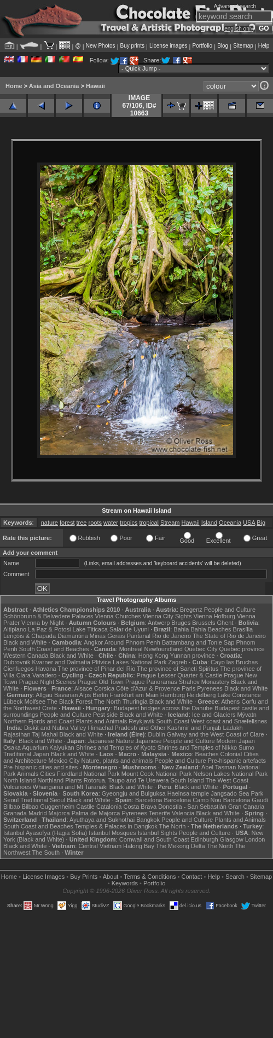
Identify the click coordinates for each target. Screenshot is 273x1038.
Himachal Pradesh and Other (127, 727)
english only (238, 29)
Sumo (246, 747)
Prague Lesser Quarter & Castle (180, 675)
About (111, 876)
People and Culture (229, 609)
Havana (46, 668)
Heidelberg (201, 695)
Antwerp (159, 622)
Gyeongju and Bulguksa (134, 793)
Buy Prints (83, 876)
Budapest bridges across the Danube (163, 708)
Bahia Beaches (211, 629)
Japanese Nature (111, 741)
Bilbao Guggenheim (48, 806)
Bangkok (148, 819)
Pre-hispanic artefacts (237, 760)
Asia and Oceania (54, 86)
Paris (188, 688)
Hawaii (95, 86)
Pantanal (138, 636)
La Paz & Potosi (49, 629)
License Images (43, 876)
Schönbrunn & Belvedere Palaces (48, 616)
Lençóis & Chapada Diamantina (45, 636)
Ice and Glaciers (213, 714)
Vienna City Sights (167, 616)
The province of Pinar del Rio (97, 668)
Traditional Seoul (42, 800)
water (110, 522)
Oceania (230, 522)
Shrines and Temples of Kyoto (116, 747)
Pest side (105, 714)
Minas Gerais (107, 636)
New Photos (100, 46)
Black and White (25, 642)
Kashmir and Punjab (194, 727)
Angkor (93, 642)
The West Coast (226, 780)
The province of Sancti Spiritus (177, 668)
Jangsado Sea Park (237, 793)
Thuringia (135, 701)
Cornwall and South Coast (154, 839)
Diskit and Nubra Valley (55, 727)
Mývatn (246, 714)
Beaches (207, 754)
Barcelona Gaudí (246, 800)
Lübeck (12, 701)
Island (209, 522)
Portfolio (202, 46)
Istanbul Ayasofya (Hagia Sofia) (45, 833)
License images (168, 46)
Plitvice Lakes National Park (129, 662)
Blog (222, 46)
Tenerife (159, 813)
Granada (15, 813)
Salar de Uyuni (129, 629)
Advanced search (235, 6)
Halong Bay (138, 846)
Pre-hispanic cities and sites (40, 767)
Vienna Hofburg (214, 616)
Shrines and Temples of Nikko (197, 747)
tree (82, 522)
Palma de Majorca (96, 813)
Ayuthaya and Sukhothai (102, 819)
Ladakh (233, 727)
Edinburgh (204, 839)
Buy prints (132, 46)
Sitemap (243, 46)
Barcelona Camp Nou (193, 800)
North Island (19, 780)
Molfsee (35, 701)
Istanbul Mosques (112, 833)
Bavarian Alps (72, 695)
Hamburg (172, 695)
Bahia (181, 629)
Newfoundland (163, 649)
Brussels (203, 622)
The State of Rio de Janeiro (229, 636)
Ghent (225, 622)
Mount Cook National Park (156, 773)
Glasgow (231, 839)
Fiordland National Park (88, 773)
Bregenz (191, 609)
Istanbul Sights (157, 833)
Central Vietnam (99, 846)
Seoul (11, 800)
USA (249, 522)
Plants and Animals (101, 721)
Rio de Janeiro (171, 636)
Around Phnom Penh (132, 642)
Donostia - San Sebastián (192, 806)
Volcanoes (17, 787)
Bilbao (11, 806)
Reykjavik (141, 721)
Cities (47, 773)
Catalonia (108, 806)
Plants (73, 780)
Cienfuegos (18, 668)
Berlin (100, 695)
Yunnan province (192, 655)
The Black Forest (69, 701)
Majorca (59, 813)
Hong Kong (153, 655)
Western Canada (25, 655)
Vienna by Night (42, 622)
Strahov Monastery (204, 682)
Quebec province (241, 649)
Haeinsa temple (188, 793)
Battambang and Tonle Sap (198, 642)
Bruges (180, 622)
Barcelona (148, 800)
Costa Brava (140, 806)
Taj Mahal (44, 734)
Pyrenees (209, 688)
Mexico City (64, 760)
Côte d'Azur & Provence (148, 688)
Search (235, 876)
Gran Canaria (246, 806)
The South (46, 852)
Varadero (44, 675)
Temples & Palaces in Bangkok (116, 826)
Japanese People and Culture (175, 741)
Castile (85, 806)
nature (49, 522)
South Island (187, 780)
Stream (169, 522)
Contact (192, 876)
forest (67, 522)
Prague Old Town (101, 682)
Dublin (156, 734)
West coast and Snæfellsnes (229, 721)
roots (95, 522)
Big (261, 522)
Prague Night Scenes (47, 682)
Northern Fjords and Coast (38, 721)
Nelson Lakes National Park (230, 773)
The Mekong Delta (180, 846)
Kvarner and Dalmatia (61, 662)
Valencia (183, 813)
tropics (128, 522)
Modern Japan (236, 741)
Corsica (104, 688)
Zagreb (177, 662)
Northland (50, 780)
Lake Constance (239, 695)
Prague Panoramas (151, 682)
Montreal (131, 649)
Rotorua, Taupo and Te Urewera (126, 780)
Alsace (83, 688)
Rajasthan (17, 734)
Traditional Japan (26, 754)
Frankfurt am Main (134, 695)
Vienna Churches (118, 616)
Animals (27, 773)
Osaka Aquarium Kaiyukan (38, 747)
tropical (149, 522)
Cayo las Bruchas (234, 662)
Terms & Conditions (150, 876)
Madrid (37, 813)
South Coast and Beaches (54, 649)
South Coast (172, 721)
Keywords (125, 883)
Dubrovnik (17, 662)
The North (107, 701)
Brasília (243, 629)
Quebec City (201, 649)
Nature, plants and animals (117, 760)
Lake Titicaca (90, 629)
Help (264, 46)
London (255, 839)
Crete (49, 708)
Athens (230, 701)
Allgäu (44, 695)
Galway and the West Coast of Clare (215, 734)
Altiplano (14, 629)
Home (13, 86)
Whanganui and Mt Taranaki (70, 787)
